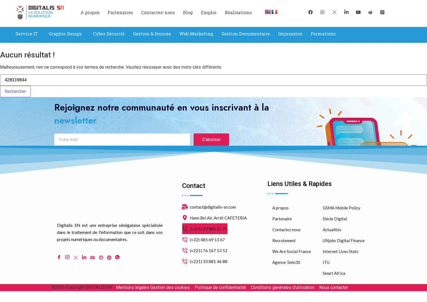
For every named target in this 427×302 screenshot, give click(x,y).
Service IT (27, 33)
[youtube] (358, 12)
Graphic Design (65, 33)
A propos (89, 12)
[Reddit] (101, 262)
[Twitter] (334, 12)
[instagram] (322, 12)
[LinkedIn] (346, 12)
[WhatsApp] (117, 262)
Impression (290, 33)
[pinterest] (382, 12)
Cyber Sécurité (109, 33)
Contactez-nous (158, 12)
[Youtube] (92, 262)
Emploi (208, 12)
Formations (323, 33)
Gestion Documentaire (245, 33)
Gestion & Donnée (152, 33)
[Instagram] (67, 262)
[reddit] (370, 12)
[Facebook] (310, 12)
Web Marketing (196, 33)
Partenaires (120, 12)
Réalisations (238, 12)
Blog (188, 12)
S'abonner (211, 144)
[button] (28, 34)
